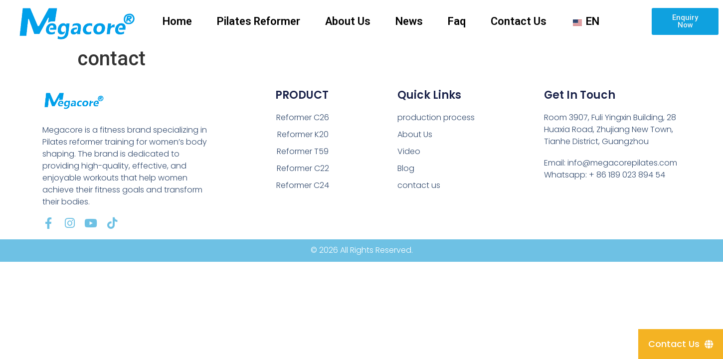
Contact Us (518, 21)
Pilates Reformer (258, 21)
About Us (347, 21)
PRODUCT (302, 95)
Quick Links (429, 95)
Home (177, 21)
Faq (457, 21)
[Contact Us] (680, 344)
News (409, 21)
